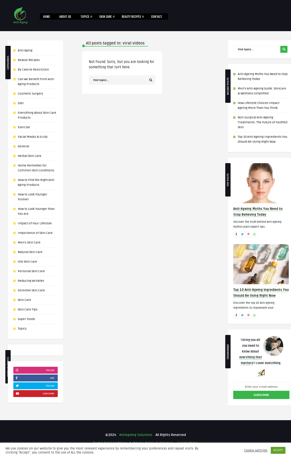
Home (46, 16)
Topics (84, 16)
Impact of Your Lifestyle (35, 223)
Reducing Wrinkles (31, 281)
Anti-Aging (25, 50)
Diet (21, 103)
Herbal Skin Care (29, 156)
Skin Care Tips (28, 309)
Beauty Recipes (131, 16)
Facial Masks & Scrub (33, 137)
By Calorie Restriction (33, 69)
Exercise (24, 127)
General (23, 146)
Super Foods (26, 319)
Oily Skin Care (27, 261)
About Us (65, 16)
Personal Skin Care (31, 271)
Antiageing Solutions (135, 435)
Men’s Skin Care (29, 242)
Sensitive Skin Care (31, 290)
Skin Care (105, 16)
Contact (156, 16)
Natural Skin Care (30, 252)
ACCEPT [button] (278, 450)
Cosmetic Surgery (30, 93)
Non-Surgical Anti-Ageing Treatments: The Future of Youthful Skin (262, 122)
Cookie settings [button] (255, 450)
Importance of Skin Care (35, 233)
